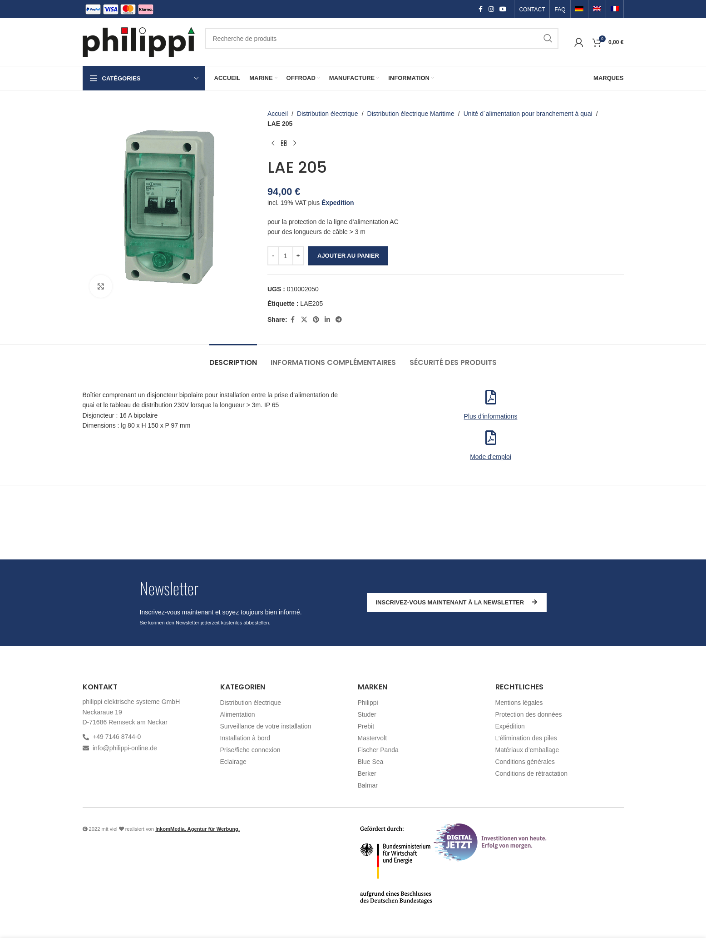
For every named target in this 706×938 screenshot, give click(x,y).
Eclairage (233, 761)
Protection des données (528, 714)
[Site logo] (139, 41)
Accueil (277, 113)
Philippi (368, 702)
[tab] (233, 358)
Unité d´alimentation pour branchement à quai (527, 113)
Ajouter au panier (348, 255)
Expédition (510, 726)
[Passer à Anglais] (597, 9)
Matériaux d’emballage (527, 749)
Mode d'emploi (490, 456)
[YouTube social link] (503, 9)
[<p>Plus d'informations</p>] (491, 397)
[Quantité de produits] (285, 255)
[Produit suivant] (294, 143)
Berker (367, 773)
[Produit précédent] (272, 143)
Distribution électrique (327, 113)
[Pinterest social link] (315, 320)
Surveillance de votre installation (265, 726)
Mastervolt (372, 738)
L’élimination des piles (526, 738)
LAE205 (311, 303)
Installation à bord (245, 738)
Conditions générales (525, 761)
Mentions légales (519, 702)
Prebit (366, 726)
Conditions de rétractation (531, 773)
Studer (367, 714)
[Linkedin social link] (326, 320)
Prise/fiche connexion (250, 749)
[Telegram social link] (338, 320)
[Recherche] (382, 38)
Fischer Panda (378, 749)
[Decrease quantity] (273, 255)
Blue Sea (371, 761)
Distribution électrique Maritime (410, 113)
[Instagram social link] (491, 9)
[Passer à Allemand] (579, 9)
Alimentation (237, 714)
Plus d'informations (491, 416)
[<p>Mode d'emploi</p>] (491, 437)
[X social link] (304, 320)
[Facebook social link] (480, 9)
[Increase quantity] (298, 255)
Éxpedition (337, 202)
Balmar (368, 785)
